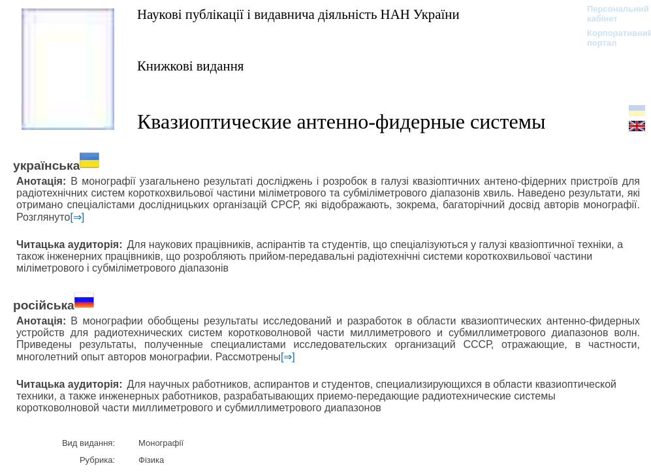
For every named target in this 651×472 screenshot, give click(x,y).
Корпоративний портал (611, 38)
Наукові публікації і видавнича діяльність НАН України (298, 14)
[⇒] (77, 217)
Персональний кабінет (611, 14)
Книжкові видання (190, 65)
